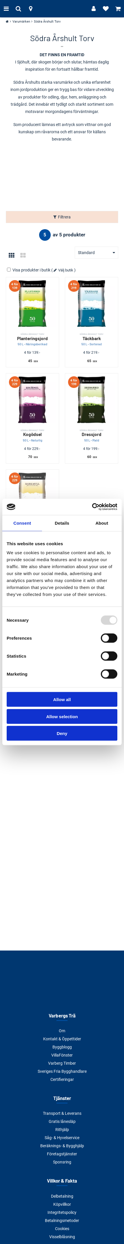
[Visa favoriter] (106, 8)
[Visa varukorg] (118, 8)
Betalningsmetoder (62, 1220)
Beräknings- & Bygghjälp (62, 1145)
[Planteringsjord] (32, 303)
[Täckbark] (91, 303)
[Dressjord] (91, 399)
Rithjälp (62, 1129)
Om (62, 1030)
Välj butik (65, 270)
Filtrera (64, 217)
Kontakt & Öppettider (62, 1039)
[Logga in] (93, 8)
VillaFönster (62, 1055)
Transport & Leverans (62, 1113)
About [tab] (101, 522)
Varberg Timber (62, 1063)
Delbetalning (62, 1196)
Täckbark (91, 339)
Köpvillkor (62, 1204)
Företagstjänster (62, 1154)
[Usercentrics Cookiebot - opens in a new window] (92, 507)
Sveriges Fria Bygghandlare (62, 1071)
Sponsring (62, 1162)
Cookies (62, 1228)
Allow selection (62, 716)
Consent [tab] (22, 522)
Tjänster (62, 1098)
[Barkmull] (32, 496)
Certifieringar (62, 1079)
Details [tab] (62, 522)
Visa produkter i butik (29, 270)
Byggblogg (62, 1047)
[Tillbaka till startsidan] (62, 8)
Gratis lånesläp (62, 1121)
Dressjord (91, 435)
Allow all (62, 699)
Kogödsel (32, 435)
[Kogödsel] (32, 399)
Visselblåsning (62, 1236)
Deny (62, 733)
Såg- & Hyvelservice (62, 1137)
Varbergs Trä (62, 1015)
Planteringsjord (32, 339)
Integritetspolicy (62, 1212)
